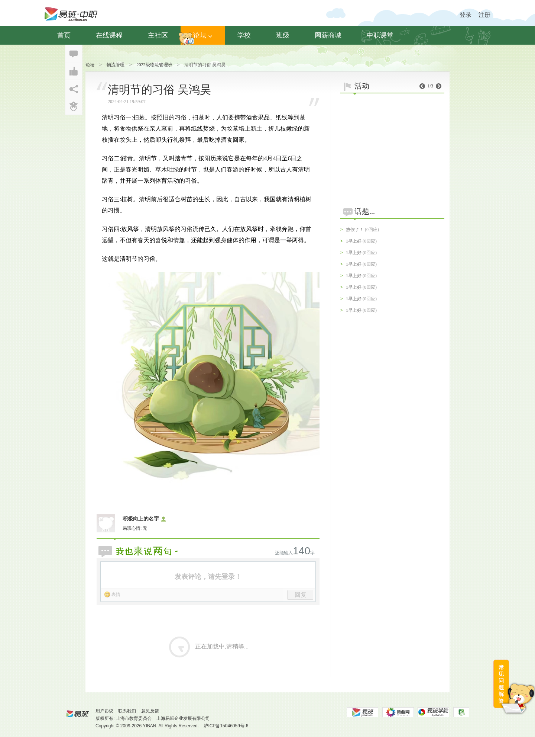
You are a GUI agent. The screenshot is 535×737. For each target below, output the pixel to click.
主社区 (158, 35)
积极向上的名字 (141, 519)
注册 (484, 15)
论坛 (202, 35)
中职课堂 (380, 35)
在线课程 (109, 35)
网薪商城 (328, 35)
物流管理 (115, 64)
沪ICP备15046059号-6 (226, 725)
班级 (282, 35)
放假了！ (355, 229)
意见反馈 (150, 711)
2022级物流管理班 (154, 64)
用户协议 (104, 711)
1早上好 (353, 241)
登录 (465, 15)
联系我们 (127, 711)
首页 (64, 35)
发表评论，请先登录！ (208, 576)
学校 (244, 35)
